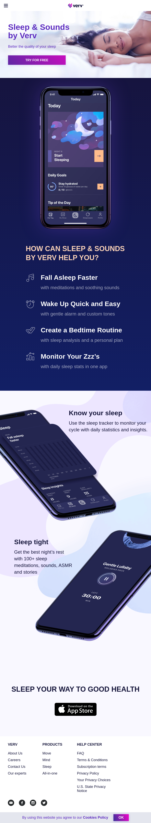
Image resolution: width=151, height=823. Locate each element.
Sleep (47, 767)
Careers (14, 760)
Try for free (36, 60)
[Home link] (76, 5)
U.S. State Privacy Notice (91, 789)
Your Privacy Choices (93, 780)
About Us (15, 753)
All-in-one (49, 773)
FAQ (80, 753)
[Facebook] (22, 802)
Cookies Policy (95, 817)
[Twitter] (44, 802)
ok (121, 817)
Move (46, 753)
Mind (46, 760)
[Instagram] (33, 802)
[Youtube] (11, 802)
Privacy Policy (88, 773)
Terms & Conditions (92, 760)
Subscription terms (91, 767)
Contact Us (16, 767)
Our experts (17, 773)
